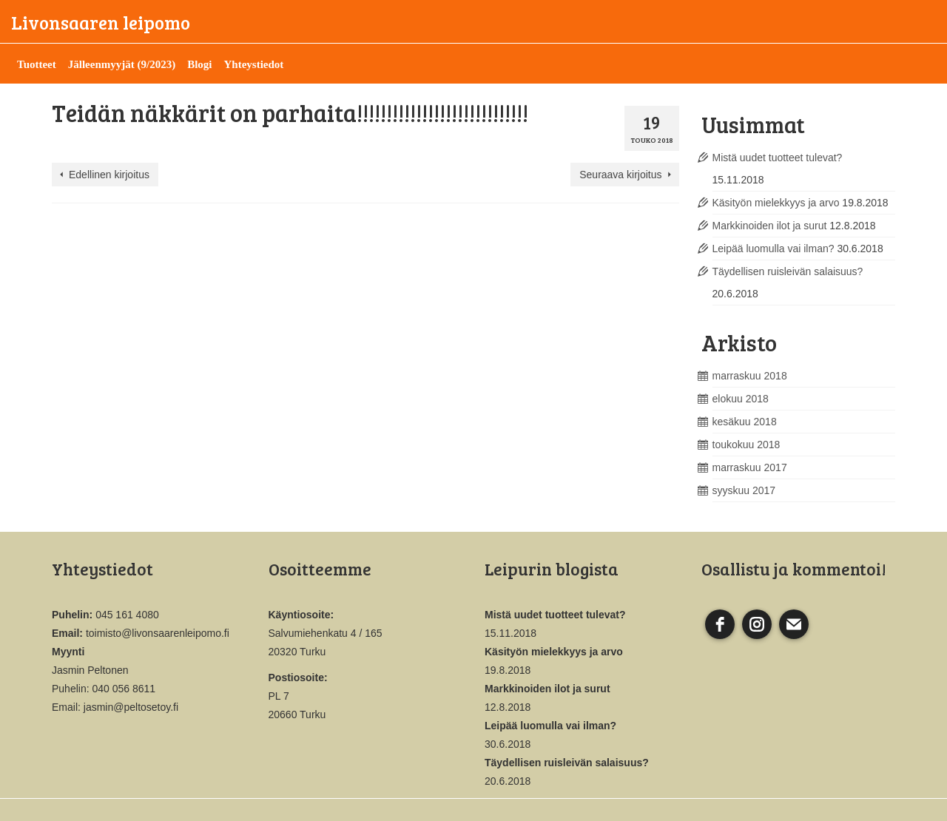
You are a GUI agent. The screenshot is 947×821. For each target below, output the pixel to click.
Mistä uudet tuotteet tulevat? (777, 157)
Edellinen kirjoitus (109, 174)
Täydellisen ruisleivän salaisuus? (787, 271)
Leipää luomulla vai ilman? (773, 248)
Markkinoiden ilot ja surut (769, 226)
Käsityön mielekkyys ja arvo (776, 203)
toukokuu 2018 (746, 444)
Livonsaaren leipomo (100, 22)
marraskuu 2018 (749, 376)
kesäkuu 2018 (744, 422)
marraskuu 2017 (749, 467)
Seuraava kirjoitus (620, 174)
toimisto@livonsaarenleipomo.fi (157, 633)
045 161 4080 (127, 615)
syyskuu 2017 (744, 490)
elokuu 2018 (740, 399)
